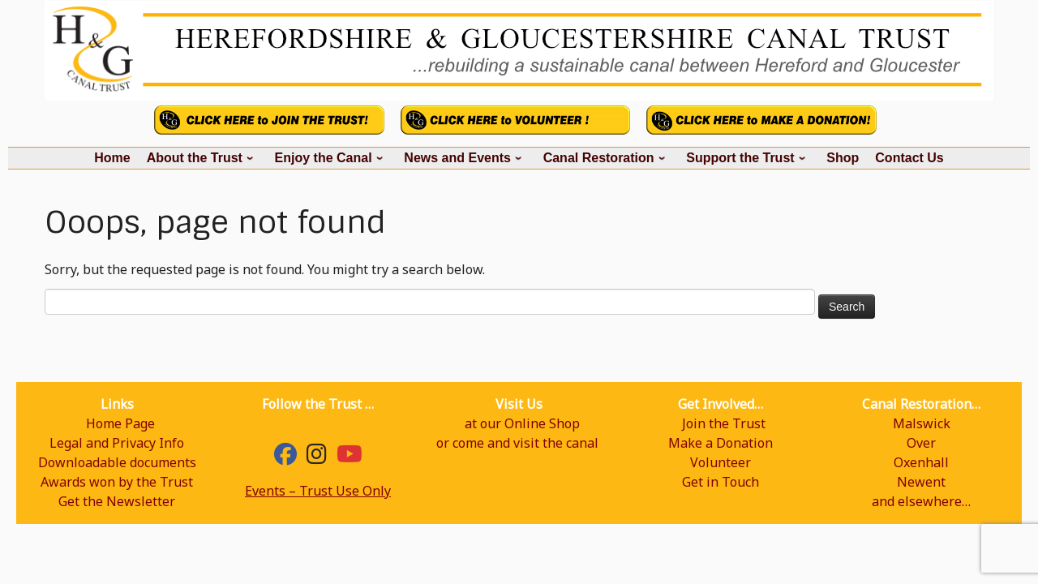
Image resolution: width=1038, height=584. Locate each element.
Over (921, 443)
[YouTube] (349, 457)
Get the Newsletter (116, 501)
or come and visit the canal (517, 443)
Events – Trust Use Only (318, 491)
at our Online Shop (522, 423)
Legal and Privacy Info (116, 443)
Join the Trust (724, 423)
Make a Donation (720, 443)
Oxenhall (921, 462)
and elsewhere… (921, 501)
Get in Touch (720, 482)
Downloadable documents (117, 462)
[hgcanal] (317, 457)
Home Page (120, 423)
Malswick (921, 423)
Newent (921, 482)
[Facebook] (285, 457)
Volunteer (720, 462)
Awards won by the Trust (117, 482)
